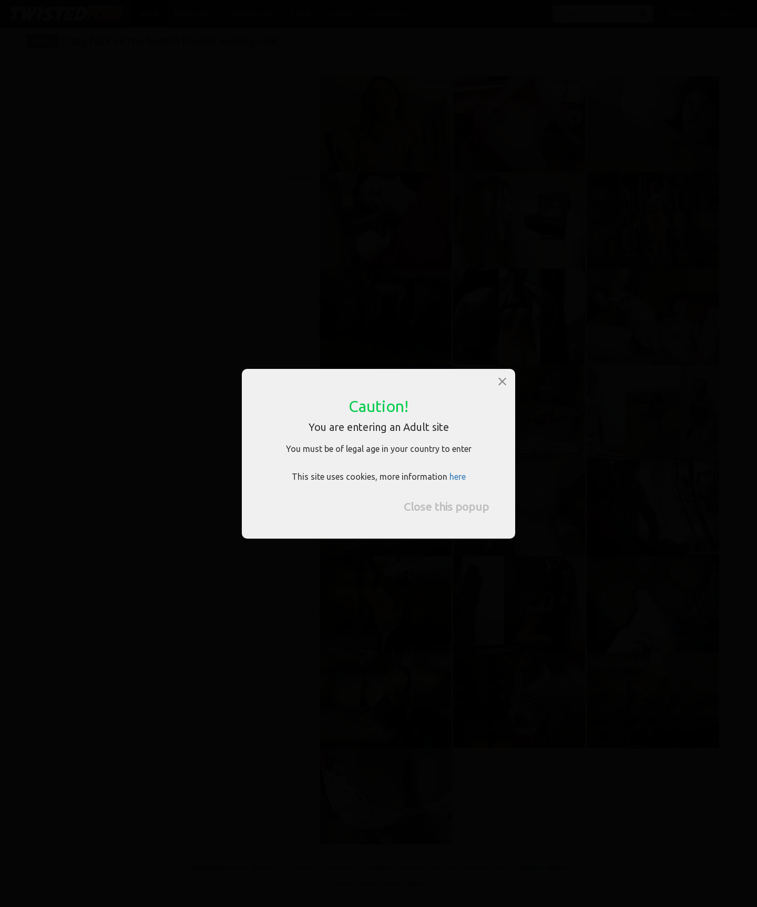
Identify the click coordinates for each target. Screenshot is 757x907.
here (457, 476)
